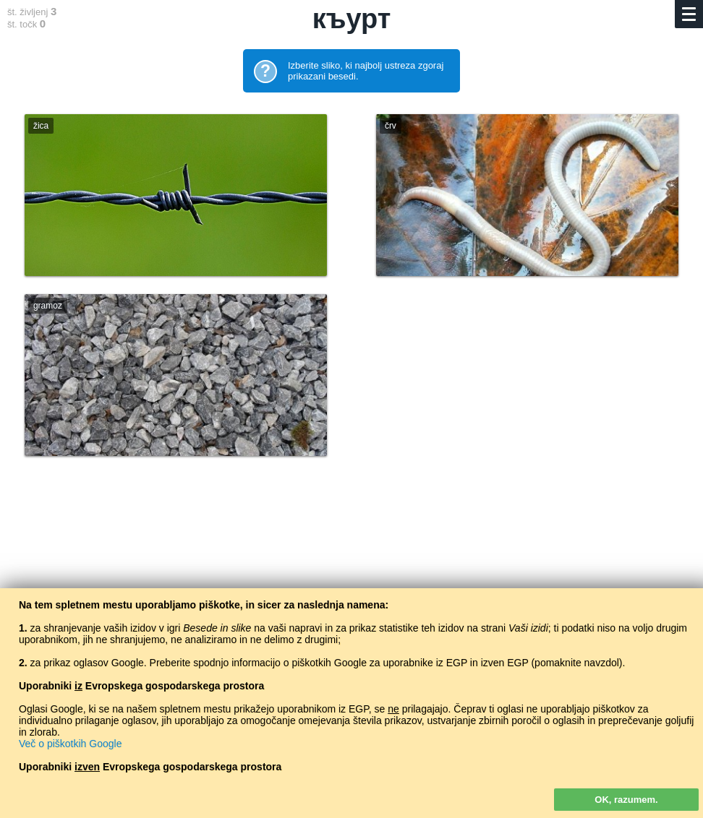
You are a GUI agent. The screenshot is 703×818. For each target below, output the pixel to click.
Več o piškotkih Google (70, 743)
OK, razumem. (626, 799)
